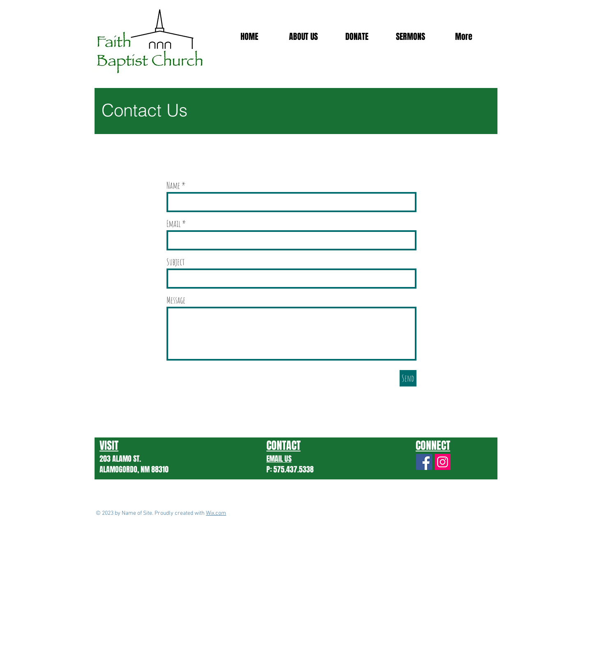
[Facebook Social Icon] (424, 462)
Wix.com (216, 513)
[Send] (408, 378)
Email (173, 223)
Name (173, 185)
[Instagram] (443, 462)
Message (175, 300)
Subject (175, 261)
